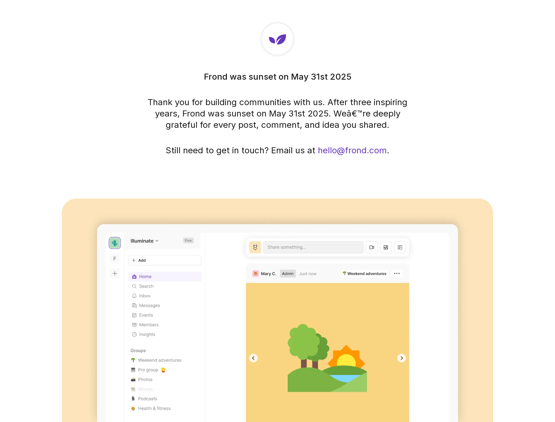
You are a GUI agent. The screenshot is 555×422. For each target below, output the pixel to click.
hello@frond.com (352, 150)
